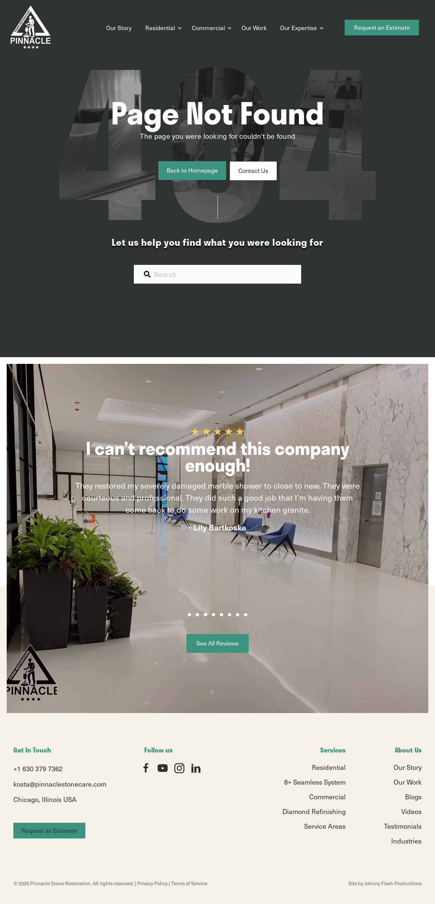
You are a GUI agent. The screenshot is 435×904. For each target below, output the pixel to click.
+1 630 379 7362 (38, 768)
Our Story (119, 27)
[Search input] (215, 274)
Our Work (254, 27)
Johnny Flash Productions (393, 883)
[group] (217, 515)
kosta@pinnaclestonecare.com (59, 784)
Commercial (208, 27)
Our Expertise (298, 27)
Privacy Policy (152, 883)
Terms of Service (189, 883)
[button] (189, 614)
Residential (160, 27)
